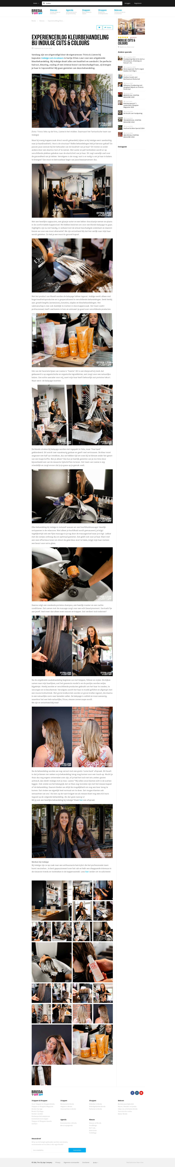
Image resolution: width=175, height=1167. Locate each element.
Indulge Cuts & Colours (126, 41)
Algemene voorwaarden (71, 1162)
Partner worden (37, 1114)
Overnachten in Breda (68, 1109)
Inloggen (127, 3)
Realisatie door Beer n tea (135, 1162)
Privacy (57, 1162)
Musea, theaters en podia (127, 1106)
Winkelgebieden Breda (97, 1106)
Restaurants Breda (67, 1104)
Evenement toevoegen (40, 1119)
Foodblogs (93, 1125)
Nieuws (92, 1119)
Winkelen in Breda (95, 1104)
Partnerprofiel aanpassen (41, 1116)
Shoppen (92, 1100)
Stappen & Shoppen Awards (42, 1121)
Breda (36, 3)
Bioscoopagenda (66, 1125)
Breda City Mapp (37, 1111)
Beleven (121, 1100)
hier (81, 800)
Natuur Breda (122, 1114)
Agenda (63, 1119)
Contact (34, 1124)
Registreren (138, 3)
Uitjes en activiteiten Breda (128, 1109)
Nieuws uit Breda (95, 1123)
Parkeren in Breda (95, 1109)
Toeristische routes (125, 1111)
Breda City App (37, 1109)
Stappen (63, 1100)
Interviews (93, 1130)
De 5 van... (92, 1128)
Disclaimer (85, 1162)
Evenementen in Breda (68, 1123)
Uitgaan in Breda (66, 1106)
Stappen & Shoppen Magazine (42, 1106)
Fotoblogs (93, 1133)
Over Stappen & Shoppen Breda (43, 1104)
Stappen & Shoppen (39, 1100)
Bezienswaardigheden (126, 1104)
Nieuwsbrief (36, 1138)
